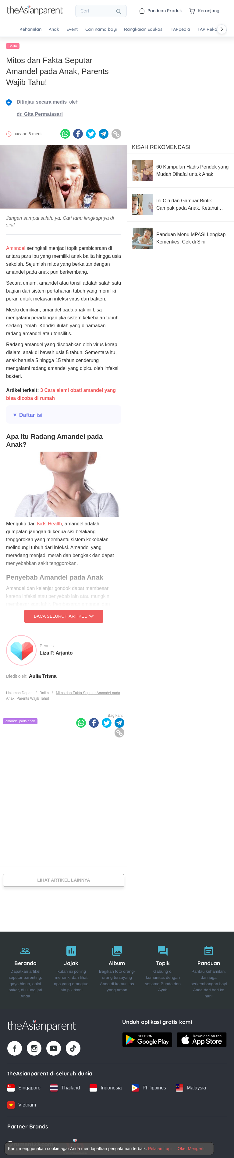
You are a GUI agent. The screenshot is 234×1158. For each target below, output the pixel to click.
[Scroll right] (222, 29)
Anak (54, 29)
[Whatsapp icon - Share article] (65, 133)
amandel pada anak (20, 720)
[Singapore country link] (24, 1086)
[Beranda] (25, 969)
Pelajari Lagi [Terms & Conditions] (160, 1148)
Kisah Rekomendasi (161, 146)
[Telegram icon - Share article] (103, 133)
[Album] (117, 969)
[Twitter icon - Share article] (91, 133)
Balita (13, 45)
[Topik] (163, 969)
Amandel (15, 247)
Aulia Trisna (43, 674)
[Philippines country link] (149, 1086)
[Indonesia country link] (106, 1086)
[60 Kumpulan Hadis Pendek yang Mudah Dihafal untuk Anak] (180, 169)
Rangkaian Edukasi (143, 29)
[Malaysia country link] (191, 1086)
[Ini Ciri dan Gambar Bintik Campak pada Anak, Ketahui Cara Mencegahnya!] (180, 203)
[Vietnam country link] (21, 1103)
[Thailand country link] (65, 1086)
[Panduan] (209, 969)
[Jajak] (71, 969)
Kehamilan (30, 29)
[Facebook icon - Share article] (78, 133)
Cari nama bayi (101, 29)
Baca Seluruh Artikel (64, 615)
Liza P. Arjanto (56, 651)
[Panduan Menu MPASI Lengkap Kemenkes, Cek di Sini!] (180, 237)
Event (72, 29)
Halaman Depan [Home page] (19, 692)
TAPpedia (180, 29)
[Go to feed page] (35, 13)
